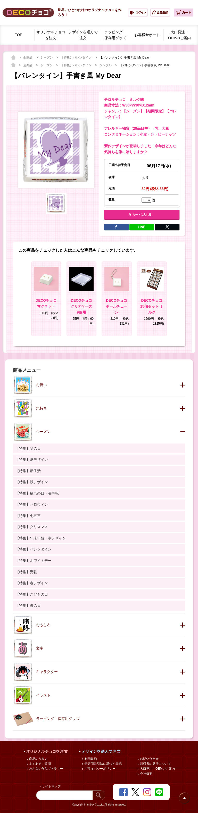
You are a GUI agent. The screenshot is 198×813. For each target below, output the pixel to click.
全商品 (28, 57)
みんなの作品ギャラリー (45, 768)
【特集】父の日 (28, 448)
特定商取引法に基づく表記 (103, 764)
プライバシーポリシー (100, 768)
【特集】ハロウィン (31, 504)
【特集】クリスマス (31, 527)
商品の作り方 (38, 759)
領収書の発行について (155, 764)
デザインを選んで (83, 35)
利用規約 (90, 759)
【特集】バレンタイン (76, 57)
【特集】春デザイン (31, 583)
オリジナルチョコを (50, 35)
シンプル (105, 65)
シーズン (47, 57)
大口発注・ (179, 35)
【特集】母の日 (28, 605)
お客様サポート (147, 35)
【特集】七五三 (28, 516)
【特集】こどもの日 (31, 594)
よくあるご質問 (39, 764)
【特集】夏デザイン (31, 459)
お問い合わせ (149, 759)
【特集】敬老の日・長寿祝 (37, 493)
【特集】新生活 (28, 471)
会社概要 (145, 774)
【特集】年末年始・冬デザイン (40, 538)
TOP (18, 35)
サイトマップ (51, 786)
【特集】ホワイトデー (33, 561)
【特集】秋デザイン (31, 482)
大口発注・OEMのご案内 (157, 768)
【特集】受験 (26, 572)
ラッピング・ (115, 35)
